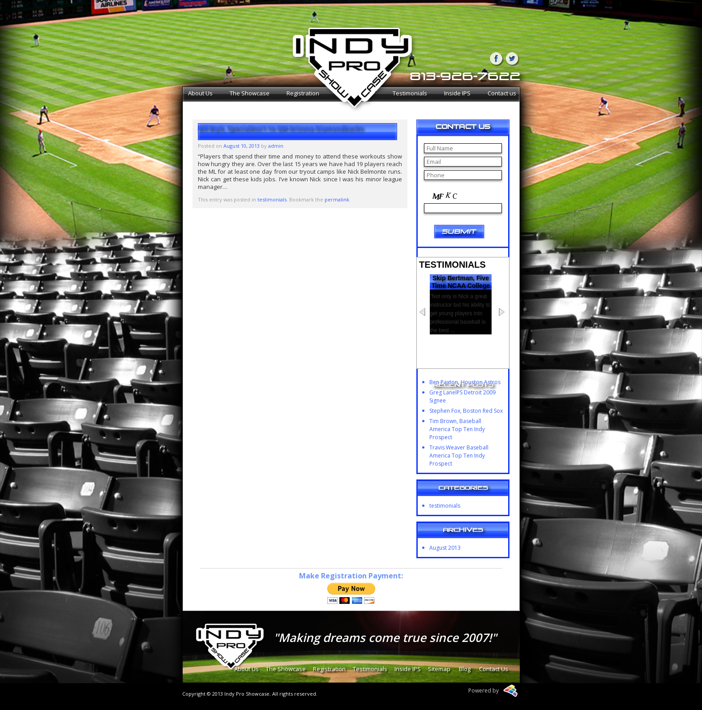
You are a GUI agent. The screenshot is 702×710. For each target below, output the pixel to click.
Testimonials (410, 93)
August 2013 (445, 548)
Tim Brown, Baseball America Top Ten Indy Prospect (457, 429)
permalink (337, 199)
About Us (200, 93)
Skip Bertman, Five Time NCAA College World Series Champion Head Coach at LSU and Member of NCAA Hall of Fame (461, 300)
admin (275, 145)
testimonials (272, 199)
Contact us (502, 93)
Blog (465, 669)
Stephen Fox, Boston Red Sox (466, 411)
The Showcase (250, 93)
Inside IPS (457, 93)
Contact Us (493, 669)
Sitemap (439, 669)
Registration (303, 93)
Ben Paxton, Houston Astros (465, 382)
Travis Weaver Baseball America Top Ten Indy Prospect (458, 455)
